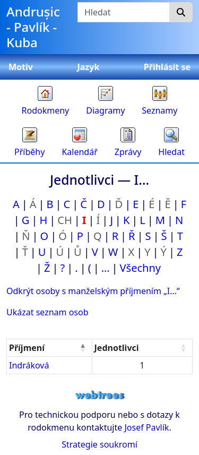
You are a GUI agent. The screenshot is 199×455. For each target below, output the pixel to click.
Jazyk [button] (88, 67)
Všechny (140, 268)
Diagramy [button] (105, 110)
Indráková (29, 365)
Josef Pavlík (146, 427)
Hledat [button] (171, 152)
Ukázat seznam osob (47, 312)
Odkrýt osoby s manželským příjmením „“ (93, 291)
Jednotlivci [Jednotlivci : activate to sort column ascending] (116, 348)
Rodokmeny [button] (46, 110)
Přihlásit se (167, 67)
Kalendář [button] (79, 152)
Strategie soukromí (99, 444)
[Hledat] (181, 12)
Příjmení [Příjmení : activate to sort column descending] (27, 348)
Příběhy (29, 152)
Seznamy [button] (159, 110)
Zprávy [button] (128, 152)
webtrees (99, 395)
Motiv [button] (20, 67)
